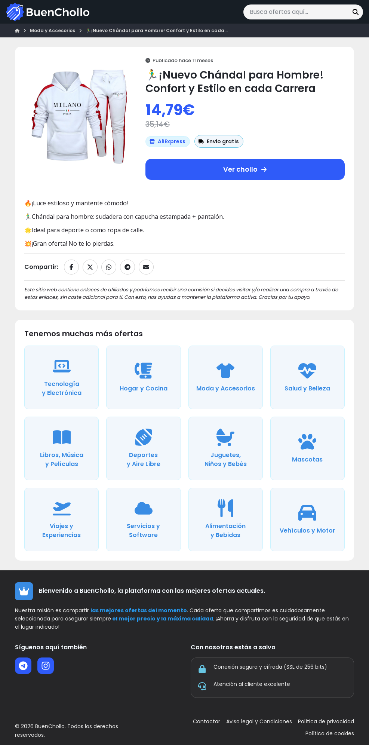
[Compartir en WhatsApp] (108, 267)
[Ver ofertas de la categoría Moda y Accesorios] (225, 377)
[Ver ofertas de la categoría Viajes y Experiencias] (61, 519)
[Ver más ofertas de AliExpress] (167, 141)
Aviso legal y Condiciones (259, 721)
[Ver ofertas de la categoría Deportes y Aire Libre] (143, 448)
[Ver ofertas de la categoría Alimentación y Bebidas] (225, 519)
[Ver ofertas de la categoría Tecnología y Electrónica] (61, 377)
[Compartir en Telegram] (127, 267)
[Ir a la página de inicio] (47, 12)
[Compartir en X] (90, 267)
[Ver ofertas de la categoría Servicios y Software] (143, 519)
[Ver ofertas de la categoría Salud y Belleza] (307, 377)
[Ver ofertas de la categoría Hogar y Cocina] (143, 377)
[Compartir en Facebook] (71, 267)
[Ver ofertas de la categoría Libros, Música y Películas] (61, 448)
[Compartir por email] (146, 267)
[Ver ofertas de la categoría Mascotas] (307, 448)
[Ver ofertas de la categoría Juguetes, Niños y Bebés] (225, 448)
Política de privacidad (326, 721)
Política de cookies (329, 733)
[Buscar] (355, 11)
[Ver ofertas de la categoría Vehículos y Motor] (307, 519)
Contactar (206, 721)
